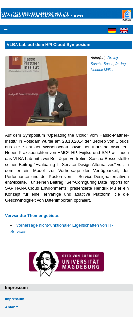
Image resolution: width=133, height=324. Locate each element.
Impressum (14, 299)
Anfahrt (11, 307)
